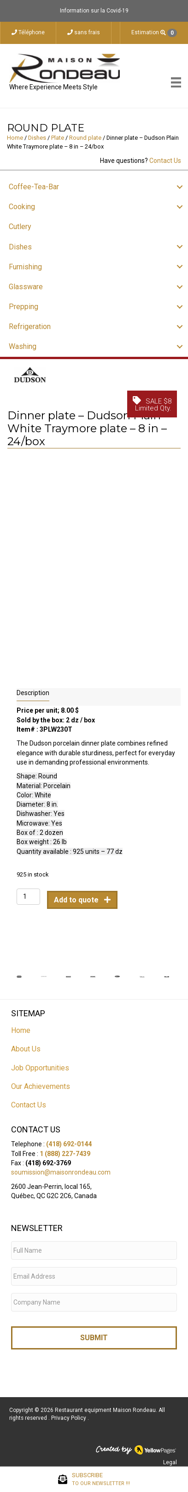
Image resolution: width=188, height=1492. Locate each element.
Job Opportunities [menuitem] (40, 1065)
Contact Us (165, 160)
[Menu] (176, 82)
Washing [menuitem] (22, 346)
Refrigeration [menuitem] (30, 326)
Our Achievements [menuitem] (40, 1084)
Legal (170, 1460)
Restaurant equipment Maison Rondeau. (106, 1407)
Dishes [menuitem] (20, 246)
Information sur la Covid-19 (94, 10)
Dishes (37, 137)
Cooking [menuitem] (22, 206)
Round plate (85, 137)
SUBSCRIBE (101, 1479)
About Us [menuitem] (26, 1046)
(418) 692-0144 (69, 1141)
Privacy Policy (69, 1415)
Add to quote (77, 897)
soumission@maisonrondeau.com (61, 1170)
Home (15, 137)
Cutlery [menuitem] (20, 226)
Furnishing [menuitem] (25, 266)
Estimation (154, 33)
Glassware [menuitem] (26, 286)
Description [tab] (33, 690)
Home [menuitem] (20, 1028)
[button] (179, 187)
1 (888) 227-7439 (65, 1151)
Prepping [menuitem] (23, 306)
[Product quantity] (28, 894)
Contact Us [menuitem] (28, 1102)
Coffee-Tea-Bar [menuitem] (34, 186)
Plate (57, 137)
